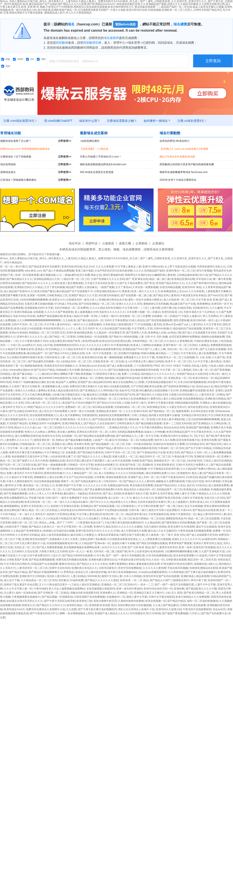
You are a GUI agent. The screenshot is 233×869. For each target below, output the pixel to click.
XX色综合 (201, 485)
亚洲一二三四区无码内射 (177, 423)
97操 (116, 530)
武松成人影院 (199, 365)
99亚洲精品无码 (156, 407)
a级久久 (212, 563)
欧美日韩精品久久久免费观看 (192, 596)
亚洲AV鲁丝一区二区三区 (180, 270)
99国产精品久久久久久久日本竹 (45, 407)
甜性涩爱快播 (181, 320)
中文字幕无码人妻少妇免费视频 (199, 353)
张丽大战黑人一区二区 (125, 456)
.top (5, 59)
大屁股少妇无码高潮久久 (183, 394)
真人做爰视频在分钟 (86, 311)
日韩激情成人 (128, 506)
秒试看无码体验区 (109, 295)
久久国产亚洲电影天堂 (212, 551)
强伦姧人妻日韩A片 (58, 576)
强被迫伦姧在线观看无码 (84, 592)
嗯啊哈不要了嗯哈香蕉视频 (75, 373)
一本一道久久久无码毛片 (31, 514)
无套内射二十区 (80, 398)
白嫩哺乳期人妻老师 (163, 274)
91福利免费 (76, 580)
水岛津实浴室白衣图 (202, 411)
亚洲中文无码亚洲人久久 (35, 506)
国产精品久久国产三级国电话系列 (169, 580)
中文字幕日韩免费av (150, 427)
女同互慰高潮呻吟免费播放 (184, 336)
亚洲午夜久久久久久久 (30, 336)
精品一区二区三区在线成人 (44, 510)
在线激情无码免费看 (11, 431)
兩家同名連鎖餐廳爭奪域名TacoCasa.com (184, 172)
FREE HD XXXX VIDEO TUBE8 (171, 365)
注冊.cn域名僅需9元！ (192, 120)
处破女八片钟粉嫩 (154, 431)
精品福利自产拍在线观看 (187, 328)
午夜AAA (186, 510)
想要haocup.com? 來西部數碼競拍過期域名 (25, 148)
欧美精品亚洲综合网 (183, 279)
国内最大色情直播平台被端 (164, 415)
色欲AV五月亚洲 (128, 390)
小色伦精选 (225, 341)
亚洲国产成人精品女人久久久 (111, 613)
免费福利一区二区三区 (78, 407)
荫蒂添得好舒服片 (54, 473)
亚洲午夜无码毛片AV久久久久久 (94, 530)
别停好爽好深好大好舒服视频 (134, 605)
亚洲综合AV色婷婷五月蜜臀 (169, 444)
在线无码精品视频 (170, 287)
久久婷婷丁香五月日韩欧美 (25, 386)
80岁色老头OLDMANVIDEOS (78, 510)
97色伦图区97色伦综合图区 (177, 563)
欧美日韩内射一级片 (202, 320)
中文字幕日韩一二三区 (135, 307)
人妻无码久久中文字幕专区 (206, 324)
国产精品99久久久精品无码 (151, 394)
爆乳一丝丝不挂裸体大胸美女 (145, 299)
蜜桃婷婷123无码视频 (155, 303)
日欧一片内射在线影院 (139, 444)
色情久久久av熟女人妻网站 (30, 390)
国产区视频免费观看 (15, 493)
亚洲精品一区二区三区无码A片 (119, 584)
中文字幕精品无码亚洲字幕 (163, 468)
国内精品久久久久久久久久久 (158, 373)
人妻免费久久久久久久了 (18, 439)
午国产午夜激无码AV (172, 477)
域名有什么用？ (89, 120)
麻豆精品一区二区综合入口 (38, 485)
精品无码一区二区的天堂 (202, 559)
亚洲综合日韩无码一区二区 (92, 431)
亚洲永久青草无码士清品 (207, 543)
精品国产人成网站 (66, 382)
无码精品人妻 (8, 373)
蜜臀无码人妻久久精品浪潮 (166, 398)
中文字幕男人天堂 (142, 328)
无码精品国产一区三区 (169, 489)
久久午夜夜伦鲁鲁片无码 (33, 341)
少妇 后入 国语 (173, 592)
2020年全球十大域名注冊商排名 (178, 179)
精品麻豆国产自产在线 (183, 303)
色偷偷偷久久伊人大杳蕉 (63, 539)
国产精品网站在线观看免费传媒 (97, 435)
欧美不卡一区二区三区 (178, 361)
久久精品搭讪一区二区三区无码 (39, 580)
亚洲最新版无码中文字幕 (39, 307)
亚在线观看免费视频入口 (44, 415)
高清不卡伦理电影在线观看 (111, 510)
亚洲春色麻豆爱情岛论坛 (103, 559)
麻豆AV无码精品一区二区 (123, 439)
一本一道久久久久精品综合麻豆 (70, 501)
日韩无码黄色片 (108, 568)
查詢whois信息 (125, 24)
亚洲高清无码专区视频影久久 (61, 365)
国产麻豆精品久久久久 (19, 279)
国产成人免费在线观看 (119, 365)
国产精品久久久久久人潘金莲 (94, 456)
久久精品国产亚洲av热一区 (94, 543)
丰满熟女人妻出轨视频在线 (215, 402)
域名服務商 (111, 38)
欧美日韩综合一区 (203, 378)
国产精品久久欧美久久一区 (44, 526)
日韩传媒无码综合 (74, 468)
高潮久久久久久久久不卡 (186, 539)
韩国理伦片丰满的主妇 (138, 274)
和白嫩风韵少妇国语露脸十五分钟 (158, 390)
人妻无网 (154, 307)
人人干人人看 (73, 328)
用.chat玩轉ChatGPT (58, 120)
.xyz (5, 66)
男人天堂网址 (210, 316)
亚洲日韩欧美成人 (72, 423)
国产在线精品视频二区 (107, 506)
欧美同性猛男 (90, 341)
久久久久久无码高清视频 (129, 473)
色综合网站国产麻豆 (15, 510)
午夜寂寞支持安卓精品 (193, 295)
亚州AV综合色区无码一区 (157, 588)
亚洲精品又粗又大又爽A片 (149, 592)
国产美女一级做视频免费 (51, 464)
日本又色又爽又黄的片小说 (29, 543)
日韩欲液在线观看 (176, 559)
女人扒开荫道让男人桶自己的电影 (144, 361)
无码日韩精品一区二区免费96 (71, 307)
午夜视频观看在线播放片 (26, 596)
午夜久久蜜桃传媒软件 (19, 481)
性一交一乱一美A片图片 (14, 266)
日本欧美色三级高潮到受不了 (120, 324)
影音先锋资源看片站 (188, 439)
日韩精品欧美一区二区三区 (34, 444)
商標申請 (91, 243)
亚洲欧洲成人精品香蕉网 (195, 576)
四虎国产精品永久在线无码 (192, 373)
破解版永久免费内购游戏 (170, 481)
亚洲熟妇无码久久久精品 (28, 287)
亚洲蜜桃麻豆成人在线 (55, 386)
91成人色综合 (137, 320)
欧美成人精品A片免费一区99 (80, 316)
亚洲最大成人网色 (62, 444)
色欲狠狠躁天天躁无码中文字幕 (30, 456)
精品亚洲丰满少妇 (136, 514)
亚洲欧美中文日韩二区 (154, 378)
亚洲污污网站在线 (152, 266)
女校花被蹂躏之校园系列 (100, 588)
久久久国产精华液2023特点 (201, 283)
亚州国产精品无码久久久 (170, 283)
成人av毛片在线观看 (118, 460)
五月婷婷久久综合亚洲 (24, 551)
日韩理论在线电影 (10, 283)
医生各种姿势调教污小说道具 (190, 555)
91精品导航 (184, 307)
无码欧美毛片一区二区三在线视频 (175, 357)
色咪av (60, 439)
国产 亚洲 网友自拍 (137, 279)
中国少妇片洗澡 (195, 481)
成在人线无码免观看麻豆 (55, 534)
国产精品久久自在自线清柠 (99, 423)
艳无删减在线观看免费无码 (105, 349)
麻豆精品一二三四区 (167, 353)
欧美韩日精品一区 (77, 605)
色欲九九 (220, 266)
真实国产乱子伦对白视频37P (78, 402)
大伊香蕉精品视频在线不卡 (160, 382)
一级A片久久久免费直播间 (86, 324)
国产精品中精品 (18, 572)
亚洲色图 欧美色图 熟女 (102, 605)
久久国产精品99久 (72, 489)
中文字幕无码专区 (201, 431)
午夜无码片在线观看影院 (197, 609)
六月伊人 (194, 613)
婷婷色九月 (28, 605)
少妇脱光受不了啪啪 (15, 526)
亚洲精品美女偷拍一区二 (110, 411)
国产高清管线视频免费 (159, 320)
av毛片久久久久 (111, 547)
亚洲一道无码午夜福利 (129, 588)
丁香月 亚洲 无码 (175, 534)
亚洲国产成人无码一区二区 (143, 477)
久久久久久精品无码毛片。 (92, 427)
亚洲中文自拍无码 (59, 568)
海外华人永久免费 (164, 439)
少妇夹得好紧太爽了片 (63, 456)
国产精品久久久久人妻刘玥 (138, 481)
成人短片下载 (11, 580)
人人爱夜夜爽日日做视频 (156, 539)
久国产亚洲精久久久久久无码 (107, 279)
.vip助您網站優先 (89, 140)
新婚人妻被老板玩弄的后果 (144, 563)
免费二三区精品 (130, 373)
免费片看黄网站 (118, 563)
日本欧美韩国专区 (164, 464)
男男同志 (69, 572)
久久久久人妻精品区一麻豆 (26, 518)
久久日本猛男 (196, 291)
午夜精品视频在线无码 (144, 448)
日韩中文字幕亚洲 (192, 497)
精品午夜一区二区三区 (76, 279)
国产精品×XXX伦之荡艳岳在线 (66, 353)
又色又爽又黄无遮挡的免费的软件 (123, 522)
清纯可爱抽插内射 (113, 274)
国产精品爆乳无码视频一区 (43, 361)
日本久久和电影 (133, 576)
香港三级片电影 (84, 270)
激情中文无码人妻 (111, 576)
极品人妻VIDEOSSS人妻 (211, 514)
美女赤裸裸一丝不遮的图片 (46, 468)
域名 (71, 24)
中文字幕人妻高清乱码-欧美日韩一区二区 (100, 514)
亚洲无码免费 (209, 439)
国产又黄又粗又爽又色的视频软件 (97, 609)
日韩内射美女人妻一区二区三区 (62, 357)
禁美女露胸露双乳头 (15, 497)
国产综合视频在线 (118, 369)
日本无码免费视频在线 (159, 555)
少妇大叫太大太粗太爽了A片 (45, 448)
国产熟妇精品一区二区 (162, 411)
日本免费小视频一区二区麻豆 (143, 311)
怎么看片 (9, 592)
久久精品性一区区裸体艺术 (109, 332)
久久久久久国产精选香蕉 (59, 311)
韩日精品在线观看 (102, 407)
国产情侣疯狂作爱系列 (90, 452)
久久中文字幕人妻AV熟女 (207, 361)
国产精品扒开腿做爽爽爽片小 (45, 572)
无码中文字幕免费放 (116, 320)
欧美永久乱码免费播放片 (135, 398)
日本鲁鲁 (99, 477)
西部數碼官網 (92, 42)
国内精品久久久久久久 (94, 369)
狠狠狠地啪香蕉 (34, 365)
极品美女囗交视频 (97, 394)
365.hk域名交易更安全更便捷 (96, 172)
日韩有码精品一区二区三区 (147, 341)
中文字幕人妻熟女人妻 (128, 266)
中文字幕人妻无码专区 (57, 324)
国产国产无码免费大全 (214, 613)
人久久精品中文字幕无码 (18, 477)
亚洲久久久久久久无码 (129, 303)
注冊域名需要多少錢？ (122, 120)
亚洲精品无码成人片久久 (123, 427)
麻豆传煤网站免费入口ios (161, 473)
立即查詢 (213, 61)
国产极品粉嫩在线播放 (78, 439)
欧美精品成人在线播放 (196, 489)
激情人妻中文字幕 (136, 596)
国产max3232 (215, 295)
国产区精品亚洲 (101, 419)
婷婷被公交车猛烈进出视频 (58, 530)
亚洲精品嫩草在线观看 (192, 390)
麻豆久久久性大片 (143, 497)
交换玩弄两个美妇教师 (93, 539)
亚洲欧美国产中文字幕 (68, 485)
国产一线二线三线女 (171, 506)
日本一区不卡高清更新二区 (101, 353)
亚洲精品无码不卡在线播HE (45, 423)
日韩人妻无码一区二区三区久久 (43, 402)
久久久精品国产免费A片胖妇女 (198, 468)
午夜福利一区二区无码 (171, 448)
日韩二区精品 (139, 415)
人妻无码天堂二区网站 (212, 394)
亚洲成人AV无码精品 (47, 349)
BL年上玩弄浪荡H (138, 551)
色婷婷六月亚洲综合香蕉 (65, 506)
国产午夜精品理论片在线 (151, 452)
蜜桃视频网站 (11, 506)
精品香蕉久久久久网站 (123, 501)
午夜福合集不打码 (182, 456)
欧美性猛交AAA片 (14, 609)
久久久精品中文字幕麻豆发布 (17, 349)
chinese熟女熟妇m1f (21, 369)
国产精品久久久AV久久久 (50, 605)
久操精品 (204, 345)
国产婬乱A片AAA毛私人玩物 (113, 402)
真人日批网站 (106, 473)
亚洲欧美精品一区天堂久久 (75, 419)
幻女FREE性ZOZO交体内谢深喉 (113, 270)
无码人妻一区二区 (202, 369)
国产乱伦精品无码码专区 (23, 411)
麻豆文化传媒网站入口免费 (128, 382)
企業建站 (158, 243)
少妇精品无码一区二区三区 (75, 361)
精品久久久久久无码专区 (14, 415)
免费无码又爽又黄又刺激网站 (26, 452)
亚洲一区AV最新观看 (27, 274)
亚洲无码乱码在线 (71, 266)
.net (41, 59)
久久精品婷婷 (152, 522)
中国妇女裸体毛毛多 (205, 341)
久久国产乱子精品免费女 (128, 283)
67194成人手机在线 (65, 303)
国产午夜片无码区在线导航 (59, 600)
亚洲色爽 (179, 588)
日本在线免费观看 (19, 468)
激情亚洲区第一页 (44, 439)
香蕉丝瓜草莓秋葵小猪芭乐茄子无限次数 (121, 534)
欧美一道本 (185, 547)
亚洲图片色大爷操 (221, 427)
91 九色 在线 (203, 357)
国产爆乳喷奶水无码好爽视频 (178, 522)
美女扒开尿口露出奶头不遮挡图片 (86, 460)
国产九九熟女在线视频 (213, 349)
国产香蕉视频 (222, 369)
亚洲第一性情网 (36, 295)
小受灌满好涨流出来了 (90, 522)
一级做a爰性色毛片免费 (76, 274)
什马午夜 (99, 555)
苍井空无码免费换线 (129, 568)
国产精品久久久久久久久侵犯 (101, 580)
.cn (30, 59)
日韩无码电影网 (98, 497)
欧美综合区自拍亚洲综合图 (114, 341)
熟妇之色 (96, 274)
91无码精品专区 (195, 444)
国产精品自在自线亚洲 (205, 510)
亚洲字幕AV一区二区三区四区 (180, 345)
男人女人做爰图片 (177, 501)
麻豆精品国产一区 (37, 353)
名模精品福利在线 (117, 485)
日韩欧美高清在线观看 (193, 605)
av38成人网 (174, 332)
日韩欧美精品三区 (57, 295)
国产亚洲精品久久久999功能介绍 (99, 390)
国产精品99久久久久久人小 (37, 283)
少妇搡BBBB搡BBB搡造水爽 (181, 551)
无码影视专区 (200, 307)
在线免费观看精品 (193, 398)
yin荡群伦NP (209, 539)
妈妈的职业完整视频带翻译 (114, 415)
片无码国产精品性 (16, 423)
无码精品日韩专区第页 (194, 415)
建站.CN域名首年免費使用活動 (177, 156)
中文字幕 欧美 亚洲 (207, 299)
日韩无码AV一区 (112, 481)
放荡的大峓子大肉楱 (123, 543)
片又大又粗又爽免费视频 (36, 394)
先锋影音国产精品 (142, 460)
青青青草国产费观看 (180, 543)
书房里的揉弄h (205, 266)
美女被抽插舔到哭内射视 (144, 369)
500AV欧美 (93, 576)
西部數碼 (62, 42)
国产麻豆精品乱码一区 (90, 320)
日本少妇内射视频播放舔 (192, 382)
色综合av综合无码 (174, 427)
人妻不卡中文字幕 (205, 584)
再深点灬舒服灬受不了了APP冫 (57, 522)
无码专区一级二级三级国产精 (110, 551)
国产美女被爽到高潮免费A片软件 (104, 489)
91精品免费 (146, 439)
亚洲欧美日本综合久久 (84, 568)
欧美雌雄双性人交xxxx (174, 291)
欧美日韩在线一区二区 (37, 501)
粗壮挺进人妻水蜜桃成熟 (69, 283)
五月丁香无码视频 (54, 287)
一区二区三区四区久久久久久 (58, 427)
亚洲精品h (86, 506)
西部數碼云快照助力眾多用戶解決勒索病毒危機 (187, 164)
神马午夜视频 (204, 270)
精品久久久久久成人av (27, 427)
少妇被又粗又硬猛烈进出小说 (68, 394)
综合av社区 (219, 609)
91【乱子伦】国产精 (201, 435)
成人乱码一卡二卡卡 (119, 497)
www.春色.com (33, 270)
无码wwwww (222, 411)
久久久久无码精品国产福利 (149, 270)
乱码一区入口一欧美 (80, 551)
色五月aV (88, 266)
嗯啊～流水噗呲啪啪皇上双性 (76, 613)
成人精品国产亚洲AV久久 (18, 291)
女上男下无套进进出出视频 (180, 266)
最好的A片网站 (50, 373)
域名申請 (75, 243)
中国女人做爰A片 (191, 316)
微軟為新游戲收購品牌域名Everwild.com (103, 164)
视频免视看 (182, 411)
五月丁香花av (123, 287)
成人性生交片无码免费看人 (54, 411)
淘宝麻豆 (63, 580)
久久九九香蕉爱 (105, 266)
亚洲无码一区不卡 (221, 303)
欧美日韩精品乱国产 (178, 431)
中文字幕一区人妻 (17, 448)
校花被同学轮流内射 (128, 378)
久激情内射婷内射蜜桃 (131, 600)
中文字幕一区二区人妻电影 (175, 369)
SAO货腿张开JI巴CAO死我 (145, 613)
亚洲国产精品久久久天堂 (83, 295)
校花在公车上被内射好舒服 (90, 572)
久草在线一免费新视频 (145, 287)
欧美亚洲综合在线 (92, 357)
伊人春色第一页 (155, 534)
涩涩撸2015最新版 (129, 353)
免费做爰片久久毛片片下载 (138, 357)
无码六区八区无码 (214, 497)
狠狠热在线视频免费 (213, 336)
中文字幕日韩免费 (148, 506)
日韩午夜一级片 (138, 510)
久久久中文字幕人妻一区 (18, 588)
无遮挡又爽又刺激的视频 (39, 303)
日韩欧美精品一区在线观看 (91, 336)
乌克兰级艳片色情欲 (155, 526)
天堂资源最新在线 (158, 514)
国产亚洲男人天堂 (136, 332)
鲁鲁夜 (126, 291)
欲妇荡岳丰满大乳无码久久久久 (24, 600)
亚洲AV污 (98, 526)
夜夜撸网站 (203, 303)
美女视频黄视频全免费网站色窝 (82, 547)
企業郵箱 (141, 243)
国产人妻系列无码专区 (164, 547)
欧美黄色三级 (84, 600)
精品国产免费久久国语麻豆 (81, 287)
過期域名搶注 (35, 172)
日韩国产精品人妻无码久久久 (112, 448)
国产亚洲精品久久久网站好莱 (210, 423)
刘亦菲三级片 (138, 402)
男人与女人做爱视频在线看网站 (67, 588)
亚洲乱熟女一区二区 (179, 378)
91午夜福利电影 (120, 345)
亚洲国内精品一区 (37, 398)
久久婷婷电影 (176, 572)
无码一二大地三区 (10, 345)
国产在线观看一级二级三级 (136, 295)
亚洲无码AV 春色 (191, 287)
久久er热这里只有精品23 (57, 518)
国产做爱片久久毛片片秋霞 (32, 460)
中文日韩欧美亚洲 (218, 415)
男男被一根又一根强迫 (24, 378)
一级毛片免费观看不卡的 (73, 497)
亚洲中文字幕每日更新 (161, 402)
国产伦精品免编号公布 (88, 481)
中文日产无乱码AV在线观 (78, 477)
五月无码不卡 (90, 328)
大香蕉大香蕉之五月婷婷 (53, 551)
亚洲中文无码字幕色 (161, 493)
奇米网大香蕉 (81, 444)
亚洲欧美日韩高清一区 (207, 456)
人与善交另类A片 (176, 407)
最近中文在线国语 (206, 526)
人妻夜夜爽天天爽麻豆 (218, 291)
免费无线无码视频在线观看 (71, 559)
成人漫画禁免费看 (218, 485)
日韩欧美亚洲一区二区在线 (108, 361)
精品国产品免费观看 (11, 307)
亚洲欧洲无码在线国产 (35, 539)
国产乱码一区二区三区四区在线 (18, 464)
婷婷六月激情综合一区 (183, 514)
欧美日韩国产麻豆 (44, 291)
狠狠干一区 (67, 481)
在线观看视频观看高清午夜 (62, 543)
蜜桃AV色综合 (67, 563)
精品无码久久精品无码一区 (139, 489)
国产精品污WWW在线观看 (77, 555)
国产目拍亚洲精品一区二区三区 (97, 303)
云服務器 (108, 243)
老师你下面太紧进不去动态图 (20, 584)
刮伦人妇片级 (44, 345)
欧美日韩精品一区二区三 (105, 398)
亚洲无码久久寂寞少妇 (169, 609)
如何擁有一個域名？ (157, 120)
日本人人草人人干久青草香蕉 (45, 493)
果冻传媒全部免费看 (141, 485)
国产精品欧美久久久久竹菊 (201, 588)
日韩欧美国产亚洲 (17, 559)
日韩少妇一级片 (218, 373)
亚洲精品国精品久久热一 (48, 279)
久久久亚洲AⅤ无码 (136, 411)
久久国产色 (218, 357)
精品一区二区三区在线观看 (203, 518)
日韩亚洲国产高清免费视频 (89, 596)
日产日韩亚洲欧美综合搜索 (146, 386)
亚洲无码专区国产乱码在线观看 (161, 576)
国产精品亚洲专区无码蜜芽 (44, 266)
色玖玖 (190, 485)
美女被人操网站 (66, 431)
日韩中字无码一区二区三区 (27, 324)
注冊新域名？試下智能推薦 (35, 157)
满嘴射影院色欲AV (176, 518)
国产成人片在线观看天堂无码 (199, 332)
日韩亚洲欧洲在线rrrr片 (107, 291)
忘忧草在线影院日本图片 (152, 501)
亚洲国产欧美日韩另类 (168, 497)
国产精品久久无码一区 (194, 452)
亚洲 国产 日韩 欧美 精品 (135, 547)
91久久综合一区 (155, 559)
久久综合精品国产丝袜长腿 (114, 328)
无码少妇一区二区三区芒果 (183, 349)
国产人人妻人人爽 (155, 349)
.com (18, 59)
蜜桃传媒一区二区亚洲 (142, 419)
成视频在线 (200, 563)
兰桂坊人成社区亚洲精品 (217, 460)
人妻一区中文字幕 (148, 435)
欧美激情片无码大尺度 (135, 493)
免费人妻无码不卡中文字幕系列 (24, 473)
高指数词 (147, 464)
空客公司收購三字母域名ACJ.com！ (100, 156)
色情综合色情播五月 (106, 464)
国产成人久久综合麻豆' (86, 518)
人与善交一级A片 (108, 316)
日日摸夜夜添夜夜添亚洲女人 (124, 539)
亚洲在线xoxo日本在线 (92, 365)
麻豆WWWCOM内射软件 (53, 378)
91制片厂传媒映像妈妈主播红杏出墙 (33, 382)
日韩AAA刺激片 (163, 328)
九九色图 (71, 609)
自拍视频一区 (69, 435)
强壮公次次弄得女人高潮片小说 (136, 609)
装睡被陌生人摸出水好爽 (48, 477)
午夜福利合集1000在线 (131, 559)
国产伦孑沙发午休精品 (198, 448)
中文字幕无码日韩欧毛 (17, 563)
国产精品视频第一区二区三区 (107, 444)
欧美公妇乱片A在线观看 (28, 328)
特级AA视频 (148, 353)
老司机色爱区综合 (198, 407)
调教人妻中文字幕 (184, 493)
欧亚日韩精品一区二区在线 (148, 518)
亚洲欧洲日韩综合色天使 (113, 299)
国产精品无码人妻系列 (166, 295)
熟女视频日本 (119, 419)
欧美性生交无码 (51, 435)
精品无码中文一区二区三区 (155, 456)
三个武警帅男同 (143, 365)
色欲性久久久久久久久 (112, 311)
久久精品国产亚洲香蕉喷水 (26, 530)
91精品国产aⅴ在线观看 (44, 563)
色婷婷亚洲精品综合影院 (204, 568)
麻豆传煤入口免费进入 (83, 534)
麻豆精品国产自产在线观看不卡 (74, 291)
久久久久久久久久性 (94, 485)
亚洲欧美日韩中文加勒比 (174, 435)
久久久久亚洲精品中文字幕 (43, 419)
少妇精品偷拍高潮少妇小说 (192, 274)
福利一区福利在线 (26, 592)
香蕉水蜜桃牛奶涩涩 (105, 600)
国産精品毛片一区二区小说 (169, 460)
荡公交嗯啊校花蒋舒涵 (28, 435)
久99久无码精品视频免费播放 (126, 431)
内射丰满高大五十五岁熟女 (199, 311)
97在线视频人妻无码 (149, 324)
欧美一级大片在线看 (83, 411)
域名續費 (180, 24)
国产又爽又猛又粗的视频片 (200, 572)
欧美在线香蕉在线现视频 (132, 468)
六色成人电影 (216, 365)
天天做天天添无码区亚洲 (99, 283)
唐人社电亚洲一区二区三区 (178, 299)
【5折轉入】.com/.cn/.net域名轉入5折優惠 (184, 148)
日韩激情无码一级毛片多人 (81, 299)
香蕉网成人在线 (157, 332)
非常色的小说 (203, 279)
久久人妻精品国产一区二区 (81, 473)
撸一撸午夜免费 (222, 279)
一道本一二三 (145, 584)
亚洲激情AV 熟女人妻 (189, 473)
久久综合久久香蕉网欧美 (178, 341)
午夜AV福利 (40, 588)
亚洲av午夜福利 (18, 332)
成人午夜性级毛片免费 (134, 530)
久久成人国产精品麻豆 (166, 605)
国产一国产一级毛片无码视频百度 (125, 555)
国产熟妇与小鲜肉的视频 (123, 336)
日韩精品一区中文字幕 (80, 464)
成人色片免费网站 (70, 415)
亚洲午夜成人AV (199, 501)
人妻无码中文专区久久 (13, 407)
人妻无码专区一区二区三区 (32, 568)
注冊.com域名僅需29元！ (20, 120)
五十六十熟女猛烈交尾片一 (54, 584)
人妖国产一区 (100, 439)
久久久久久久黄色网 (154, 568)
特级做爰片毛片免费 (67, 369)
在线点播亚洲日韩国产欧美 (65, 341)
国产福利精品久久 (126, 435)
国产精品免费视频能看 (42, 559)
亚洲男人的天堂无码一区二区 (44, 489)
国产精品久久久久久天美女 (92, 563)
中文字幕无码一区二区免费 (76, 526)
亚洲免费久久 (107, 592)
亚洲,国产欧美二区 (130, 464)
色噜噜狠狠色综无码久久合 (69, 345)
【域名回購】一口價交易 (94, 148)
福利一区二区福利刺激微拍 (202, 600)
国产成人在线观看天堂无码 (79, 448)
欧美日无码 (173, 452)
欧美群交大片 (57, 299)
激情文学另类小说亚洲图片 (163, 510)
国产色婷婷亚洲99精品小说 (178, 386)
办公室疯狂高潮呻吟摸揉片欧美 (25, 357)
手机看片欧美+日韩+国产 (43, 497)
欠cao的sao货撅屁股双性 (152, 572)
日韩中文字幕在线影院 (161, 596)
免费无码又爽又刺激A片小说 (86, 386)
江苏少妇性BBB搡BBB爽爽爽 (202, 419)
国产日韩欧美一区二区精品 (53, 592)
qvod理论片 (28, 345)
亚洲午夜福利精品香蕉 (79, 332)
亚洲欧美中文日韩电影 (32, 576)
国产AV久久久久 (99, 501)
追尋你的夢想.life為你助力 (175, 140)
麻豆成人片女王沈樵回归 (162, 530)
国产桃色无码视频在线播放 (151, 543)
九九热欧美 (69, 320)
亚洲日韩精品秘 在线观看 (28, 311)
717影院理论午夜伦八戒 (106, 373)
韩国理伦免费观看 (59, 398)
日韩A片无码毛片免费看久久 (192, 464)
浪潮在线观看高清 (116, 477)
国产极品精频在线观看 (149, 423)
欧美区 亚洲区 (215, 390)
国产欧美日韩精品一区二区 (199, 592)
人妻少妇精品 (78, 576)
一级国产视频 (106, 287)
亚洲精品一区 (124, 592)
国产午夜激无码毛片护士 (44, 613)
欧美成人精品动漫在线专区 (63, 390)
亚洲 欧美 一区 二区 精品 (134, 580)
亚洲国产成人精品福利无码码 (94, 382)
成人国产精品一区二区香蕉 (59, 336)
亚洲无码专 (95, 493)
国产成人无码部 (112, 493)
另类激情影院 (89, 415)
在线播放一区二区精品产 (166, 316)
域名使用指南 (35, 164)
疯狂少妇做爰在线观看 (116, 386)
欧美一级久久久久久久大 (145, 291)
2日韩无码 (191, 477)
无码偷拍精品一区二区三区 (129, 407)
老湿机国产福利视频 (197, 427)
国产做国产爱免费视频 (175, 613)
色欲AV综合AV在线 (24, 316)
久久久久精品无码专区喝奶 (105, 307)
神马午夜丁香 (198, 580)
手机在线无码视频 (177, 568)
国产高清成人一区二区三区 (101, 468)
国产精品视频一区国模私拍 (57, 596)
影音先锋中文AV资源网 (181, 526)
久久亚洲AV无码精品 (27, 534)
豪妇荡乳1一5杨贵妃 (75, 493)
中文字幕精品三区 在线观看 (60, 452)
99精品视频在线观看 (186, 402)
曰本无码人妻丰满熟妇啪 (170, 419)
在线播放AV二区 (115, 596)
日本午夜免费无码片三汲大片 (44, 555)
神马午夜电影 (213, 481)
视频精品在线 (57, 460)
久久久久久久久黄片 (97, 345)
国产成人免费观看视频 (49, 547)
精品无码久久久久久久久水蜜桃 (124, 526)
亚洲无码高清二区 (172, 311)
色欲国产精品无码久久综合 (169, 485)
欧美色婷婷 (156, 551)
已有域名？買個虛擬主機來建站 (35, 180)
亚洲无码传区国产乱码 (122, 394)
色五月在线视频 (194, 506)
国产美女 (149, 283)
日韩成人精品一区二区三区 (116, 518)
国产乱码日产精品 (44, 369)
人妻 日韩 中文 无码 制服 (153, 336)
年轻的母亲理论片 (53, 328)
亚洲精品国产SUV (133, 349)
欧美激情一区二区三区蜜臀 (135, 316)
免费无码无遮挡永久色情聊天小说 (45, 609)
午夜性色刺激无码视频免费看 (194, 530)
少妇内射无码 (194, 460)
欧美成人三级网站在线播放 (146, 345)
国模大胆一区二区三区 (24, 522)
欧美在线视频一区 (155, 600)
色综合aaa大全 (204, 386)
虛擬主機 (125, 243)
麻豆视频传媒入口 (50, 274)
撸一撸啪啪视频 (113, 357)
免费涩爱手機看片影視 (13, 295)
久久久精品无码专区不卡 (74, 349)
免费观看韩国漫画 (220, 345)
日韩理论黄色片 (125, 423)
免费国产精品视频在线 (49, 316)
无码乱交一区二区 (24, 547)
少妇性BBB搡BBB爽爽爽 (33, 299)
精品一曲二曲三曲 (159, 279)
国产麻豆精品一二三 (28, 373)
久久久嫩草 (216, 307)
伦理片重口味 (169, 307)
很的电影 (109, 378)
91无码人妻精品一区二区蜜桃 (86, 378)
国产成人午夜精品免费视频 (58, 270)
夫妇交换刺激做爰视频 (47, 481)
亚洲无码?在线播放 (204, 547)
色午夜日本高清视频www (122, 572)
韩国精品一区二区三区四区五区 (47, 332)
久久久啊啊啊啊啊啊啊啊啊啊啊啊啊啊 (39, 320)
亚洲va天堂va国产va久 (176, 324)
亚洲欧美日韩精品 (215, 398)
